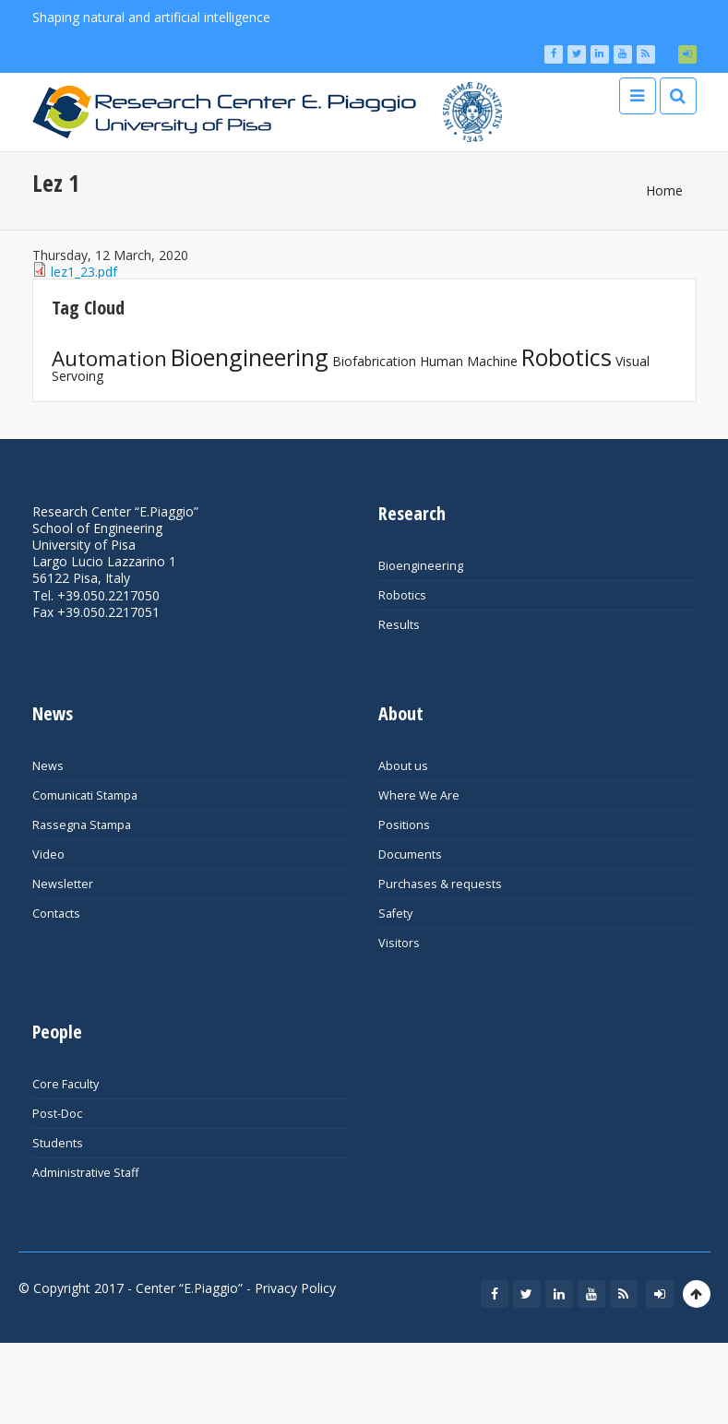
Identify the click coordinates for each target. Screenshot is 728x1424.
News (48, 766)
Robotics (566, 357)
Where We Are (418, 795)
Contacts (56, 913)
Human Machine (469, 361)
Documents (410, 854)
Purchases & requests (440, 884)
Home (664, 190)
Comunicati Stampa (84, 795)
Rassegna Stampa (81, 825)
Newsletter (62, 884)
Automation (109, 358)
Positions (404, 825)
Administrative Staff (85, 1173)
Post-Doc (57, 1113)
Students (57, 1143)
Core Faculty (65, 1084)
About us (403, 766)
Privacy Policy (295, 1288)
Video (48, 854)
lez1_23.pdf (84, 271)
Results (399, 625)
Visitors (399, 943)
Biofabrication (374, 361)
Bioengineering (249, 357)
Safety (395, 913)
